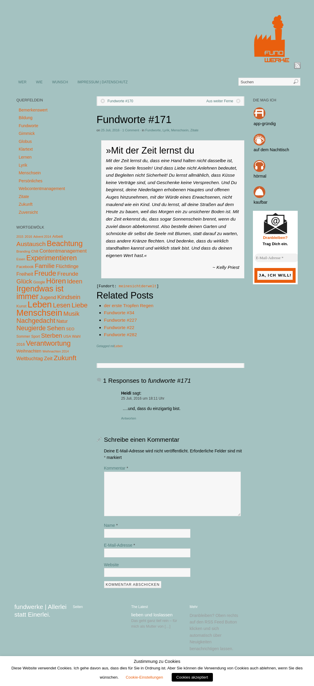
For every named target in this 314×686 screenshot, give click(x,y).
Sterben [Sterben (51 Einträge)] (51, 335)
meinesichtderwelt (138, 286)
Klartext (26, 149)
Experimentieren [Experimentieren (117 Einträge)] (51, 258)
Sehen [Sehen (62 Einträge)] (56, 328)
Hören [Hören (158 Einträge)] (56, 281)
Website (111, 564)
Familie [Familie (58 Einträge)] (45, 265)
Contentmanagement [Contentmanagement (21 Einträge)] (63, 251)
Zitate (194, 130)
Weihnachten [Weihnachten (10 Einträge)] (28, 351)
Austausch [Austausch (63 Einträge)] (31, 243)
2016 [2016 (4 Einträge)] (28, 236)
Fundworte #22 (119, 327)
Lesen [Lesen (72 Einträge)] (62, 305)
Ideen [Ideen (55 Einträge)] (74, 281)
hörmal (260, 176)
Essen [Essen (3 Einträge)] (20, 259)
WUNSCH (60, 82)
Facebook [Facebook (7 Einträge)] (25, 266)
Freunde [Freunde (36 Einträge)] (67, 274)
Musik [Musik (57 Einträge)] (71, 313)
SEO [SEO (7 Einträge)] (70, 329)
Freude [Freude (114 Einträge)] (45, 273)
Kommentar (116, 468)
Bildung (26, 117)
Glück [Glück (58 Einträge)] (24, 281)
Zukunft (26, 204)
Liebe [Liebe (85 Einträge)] (79, 305)
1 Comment (130, 130)
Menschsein (180, 130)
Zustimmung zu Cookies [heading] (157, 661)
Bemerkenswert (33, 110)
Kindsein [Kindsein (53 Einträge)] (68, 297)
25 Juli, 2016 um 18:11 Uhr (143, 398)
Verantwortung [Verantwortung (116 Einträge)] (48, 343)
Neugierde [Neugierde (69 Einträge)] (31, 328)
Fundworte (153, 130)
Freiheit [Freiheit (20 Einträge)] (24, 274)
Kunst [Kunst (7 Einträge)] (21, 306)
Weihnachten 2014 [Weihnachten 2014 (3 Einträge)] (55, 351)
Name (111, 525)
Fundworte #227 (120, 320)
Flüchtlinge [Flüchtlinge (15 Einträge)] (67, 266)
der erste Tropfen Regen (129, 305)
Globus (25, 141)
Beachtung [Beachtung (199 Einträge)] (65, 243)
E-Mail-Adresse (119, 545)
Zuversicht (28, 212)
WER (22, 82)
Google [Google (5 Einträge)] (39, 282)
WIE (39, 82)
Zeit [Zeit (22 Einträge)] (48, 358)
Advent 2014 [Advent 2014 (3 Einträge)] (42, 236)
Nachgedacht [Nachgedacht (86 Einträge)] (35, 320)
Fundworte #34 (119, 312)
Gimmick (27, 133)
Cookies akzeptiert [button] (192, 677)
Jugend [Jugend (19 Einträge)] (48, 297)
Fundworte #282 (120, 334)
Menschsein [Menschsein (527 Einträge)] (39, 313)
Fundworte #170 (120, 101)
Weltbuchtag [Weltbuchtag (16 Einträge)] (29, 358)
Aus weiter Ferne (219, 101)
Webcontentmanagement (42, 188)
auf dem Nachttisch (271, 149)
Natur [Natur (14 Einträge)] (62, 321)
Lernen (25, 157)
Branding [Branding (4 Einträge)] (23, 251)
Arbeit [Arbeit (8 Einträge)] (57, 236)
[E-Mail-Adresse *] (276, 257)
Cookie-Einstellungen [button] (144, 677)
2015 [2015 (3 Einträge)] (19, 236)
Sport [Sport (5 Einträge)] (35, 336)
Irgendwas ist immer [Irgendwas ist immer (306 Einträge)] (39, 292)
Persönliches (30, 180)
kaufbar (260, 202)
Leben (118, 346)
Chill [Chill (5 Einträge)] (34, 251)
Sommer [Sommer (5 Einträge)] (23, 336)
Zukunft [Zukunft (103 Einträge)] (65, 358)
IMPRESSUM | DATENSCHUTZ (102, 82)
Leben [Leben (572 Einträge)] (40, 304)
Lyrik (165, 130)
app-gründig (265, 123)
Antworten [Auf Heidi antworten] (128, 418)
